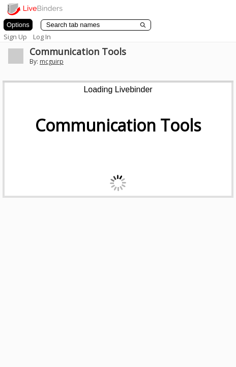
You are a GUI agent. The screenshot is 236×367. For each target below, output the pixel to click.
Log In (42, 36)
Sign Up (15, 36)
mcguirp (52, 61)
